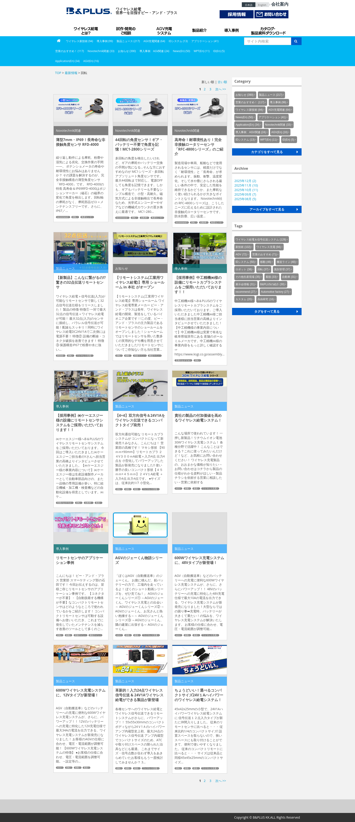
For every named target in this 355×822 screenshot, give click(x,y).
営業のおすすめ (183, 360)
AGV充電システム (165, 29)
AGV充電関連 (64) (154, 41)
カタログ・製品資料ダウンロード (268, 29)
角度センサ (87, 217)
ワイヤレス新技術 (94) (79, 41)
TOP (58, 73)
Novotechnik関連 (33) (101, 51)
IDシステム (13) (178, 41)
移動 (127, 356)
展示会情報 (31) (245, 284)
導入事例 (232, 29)
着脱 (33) (271, 276)
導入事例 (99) (105, 41)
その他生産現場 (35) (247, 276)
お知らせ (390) (127, 51)
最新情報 (71, 73)
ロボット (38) (243, 269)
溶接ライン (139, 356)
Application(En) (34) (67, 61)
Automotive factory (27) (275, 291)
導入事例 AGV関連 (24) (154, 51)
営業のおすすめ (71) (264, 254)
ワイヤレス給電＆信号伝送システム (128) (260, 239)
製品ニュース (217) (128, 41)
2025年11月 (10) (246, 185)
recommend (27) (245, 291)
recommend (62, 217)
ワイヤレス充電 (84, 356)
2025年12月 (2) (245, 181)
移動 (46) (265, 262)
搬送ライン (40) (286, 262)
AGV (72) (241, 254)
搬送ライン (154, 356)
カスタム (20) (243, 299)
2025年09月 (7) (245, 194)
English (262, 5)
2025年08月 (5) (245, 199)
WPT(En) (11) (201, 51)
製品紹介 (200, 29)
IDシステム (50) (245, 262)
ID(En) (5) (219, 51)
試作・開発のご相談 (126, 29)
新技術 (60, 356)
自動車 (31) (289, 276)
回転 (74, 217)
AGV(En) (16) (91, 61)
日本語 (248, 5)
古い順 (222, 82)
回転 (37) (263, 269)
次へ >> (220, 89)
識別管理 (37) (282, 269)
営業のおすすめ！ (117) (69, 51)
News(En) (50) (181, 51)
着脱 (98, 503)
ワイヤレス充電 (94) (268, 247)
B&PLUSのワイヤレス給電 (87, 29)
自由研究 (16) (265, 299)
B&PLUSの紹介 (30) (272, 284)
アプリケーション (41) (204, 41)
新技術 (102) (243, 247)
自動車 (144, 218)
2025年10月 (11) (246, 190)
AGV (178, 488)
